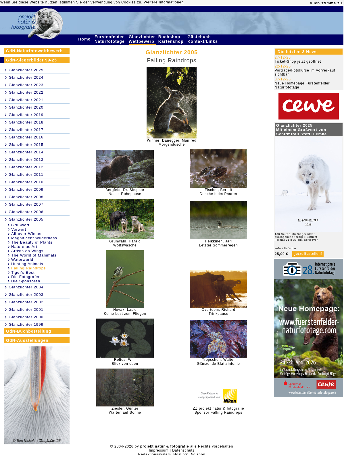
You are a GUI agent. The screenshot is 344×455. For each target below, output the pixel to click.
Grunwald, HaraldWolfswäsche (125, 243)
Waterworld (22, 259)
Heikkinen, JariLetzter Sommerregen (218, 243)
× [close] (311, 3)
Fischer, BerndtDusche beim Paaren (218, 192)
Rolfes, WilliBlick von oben (125, 362)
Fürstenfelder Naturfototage (110, 39)
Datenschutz (183, 450)
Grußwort (20, 225)
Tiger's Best (22, 272)
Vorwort (18, 229)
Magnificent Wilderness (34, 238)
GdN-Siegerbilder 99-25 (31, 60)
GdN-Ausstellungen (27, 340)
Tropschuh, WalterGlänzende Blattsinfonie (218, 362)
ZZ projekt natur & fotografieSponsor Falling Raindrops (218, 410)
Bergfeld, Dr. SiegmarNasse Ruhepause (125, 192)
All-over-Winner (26, 234)
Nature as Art (24, 246)
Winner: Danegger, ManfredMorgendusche (171, 142)
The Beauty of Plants (32, 242)
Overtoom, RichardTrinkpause (218, 312)
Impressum (158, 450)
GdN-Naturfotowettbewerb (34, 51)
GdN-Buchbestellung (28, 331)
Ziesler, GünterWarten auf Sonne (125, 410)
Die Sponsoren (25, 281)
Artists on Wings (27, 251)
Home (85, 39)
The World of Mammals (34, 255)
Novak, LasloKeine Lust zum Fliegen (125, 312)
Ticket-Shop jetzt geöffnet (298, 61)
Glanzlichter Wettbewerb (142, 39)
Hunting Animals (27, 264)
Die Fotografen (26, 277)
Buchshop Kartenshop (171, 39)
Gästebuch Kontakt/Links (203, 39)
